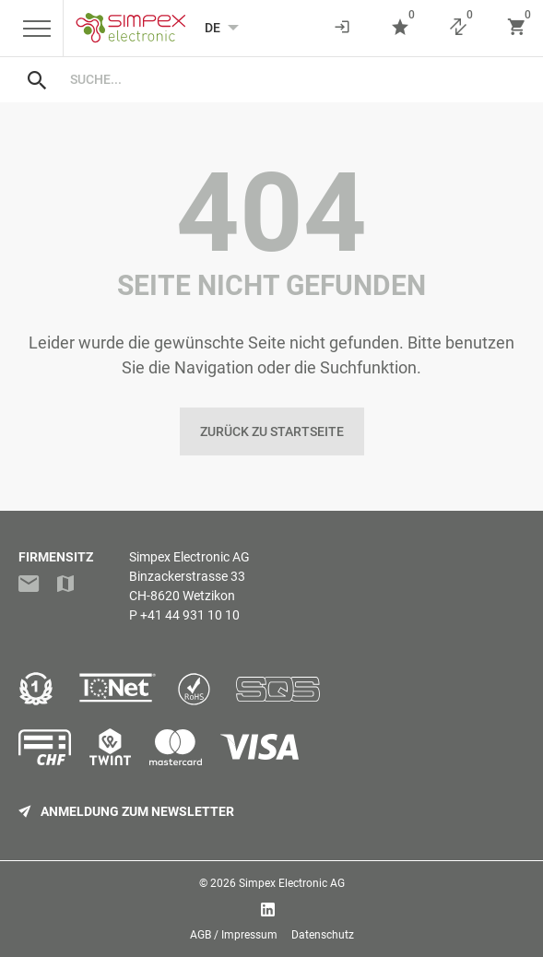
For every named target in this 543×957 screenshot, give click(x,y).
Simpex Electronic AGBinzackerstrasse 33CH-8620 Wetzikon (189, 576)
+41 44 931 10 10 (190, 615)
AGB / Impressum (233, 934)
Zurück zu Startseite (272, 431)
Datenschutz (322, 934)
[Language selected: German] (212, 27)
